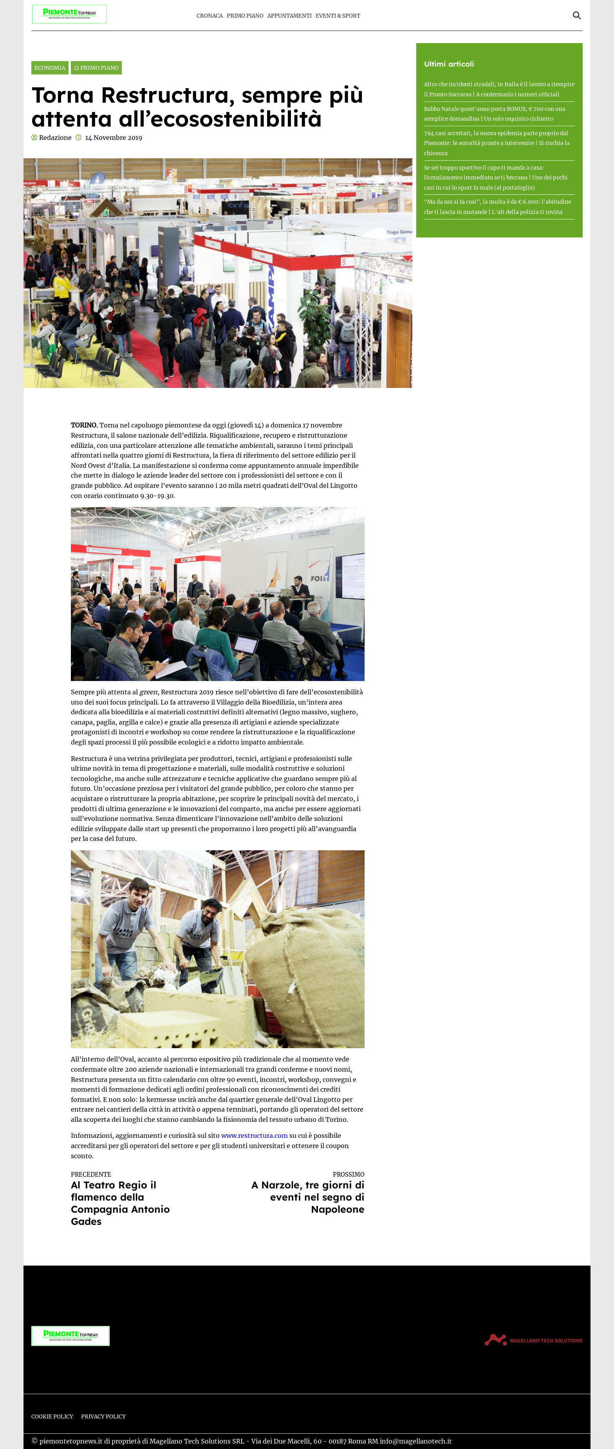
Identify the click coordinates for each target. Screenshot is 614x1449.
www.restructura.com (254, 1135)
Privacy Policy (103, 1416)
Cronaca (210, 16)
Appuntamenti (289, 16)
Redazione (55, 137)
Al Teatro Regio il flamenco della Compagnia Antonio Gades (137, 1199)
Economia (49, 67)
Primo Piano (245, 16)
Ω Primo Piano (96, 67)
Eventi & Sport (338, 16)
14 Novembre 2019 (114, 137)
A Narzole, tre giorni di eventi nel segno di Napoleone (299, 1193)
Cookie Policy (52, 1416)
